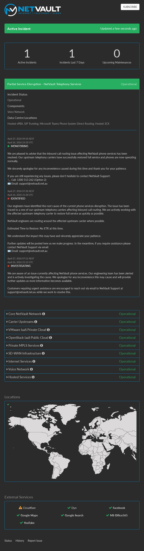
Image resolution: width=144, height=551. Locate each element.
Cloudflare (29, 507)
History (20, 540)
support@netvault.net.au (33, 183)
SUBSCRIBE (130, 6)
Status (8, 540)
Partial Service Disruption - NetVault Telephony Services (44, 84)
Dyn (73, 507)
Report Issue (35, 540)
